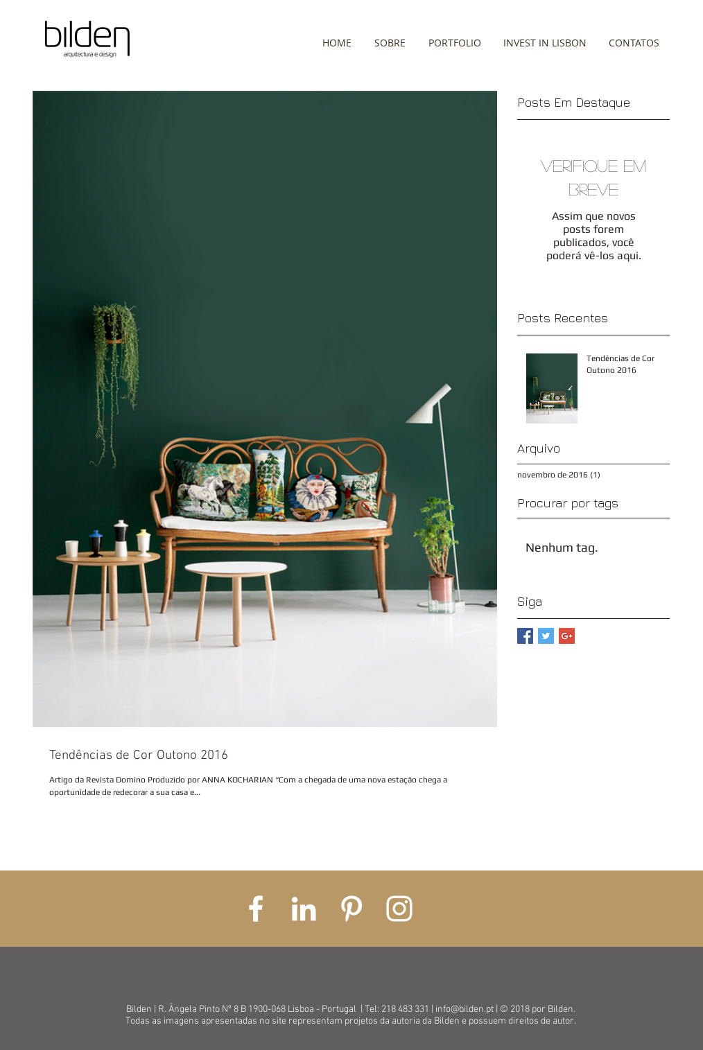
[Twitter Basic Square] (546, 636)
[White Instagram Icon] (399, 908)
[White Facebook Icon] (255, 908)
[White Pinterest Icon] (351, 908)
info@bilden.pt (464, 1009)
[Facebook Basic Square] (525, 636)
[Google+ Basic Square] (567, 636)
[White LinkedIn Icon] (303, 908)
